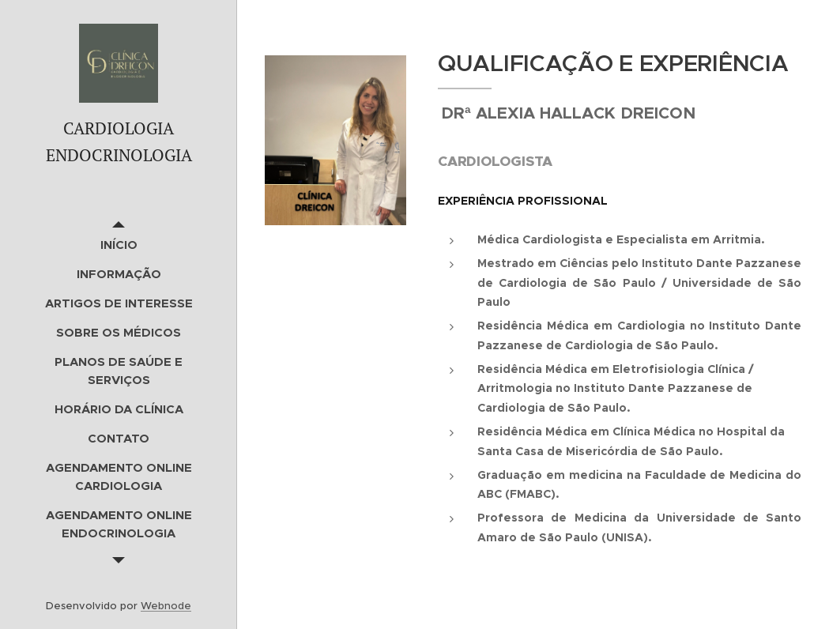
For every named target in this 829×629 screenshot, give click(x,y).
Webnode (166, 605)
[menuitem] (118, 244)
